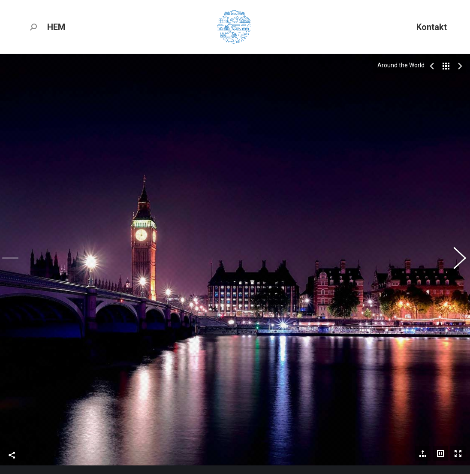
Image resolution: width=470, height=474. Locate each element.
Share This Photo (12, 394)
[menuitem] (56, 27)
